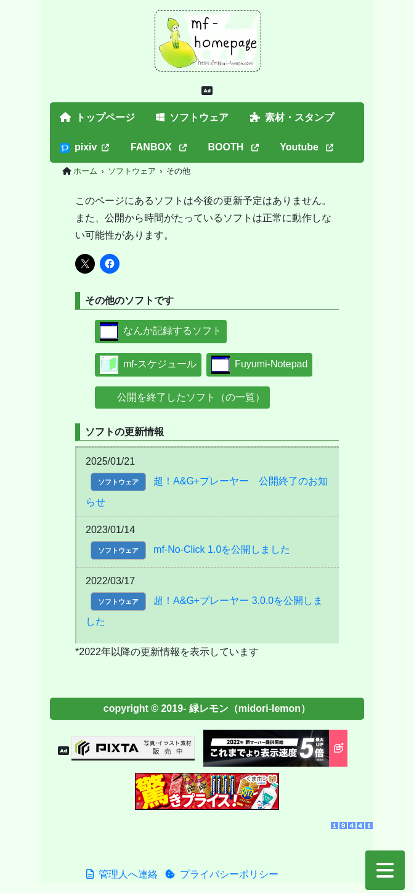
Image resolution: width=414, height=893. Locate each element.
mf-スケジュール (148, 364)
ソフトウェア (192, 117)
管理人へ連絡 (122, 874)
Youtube (306, 147)
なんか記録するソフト (161, 330)
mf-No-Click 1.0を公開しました (221, 549)
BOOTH (233, 147)
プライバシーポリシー (221, 874)
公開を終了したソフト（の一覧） (182, 397)
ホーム (85, 171)
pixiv (84, 147)
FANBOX (159, 147)
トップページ (97, 117)
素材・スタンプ (292, 117)
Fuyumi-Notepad (259, 364)
